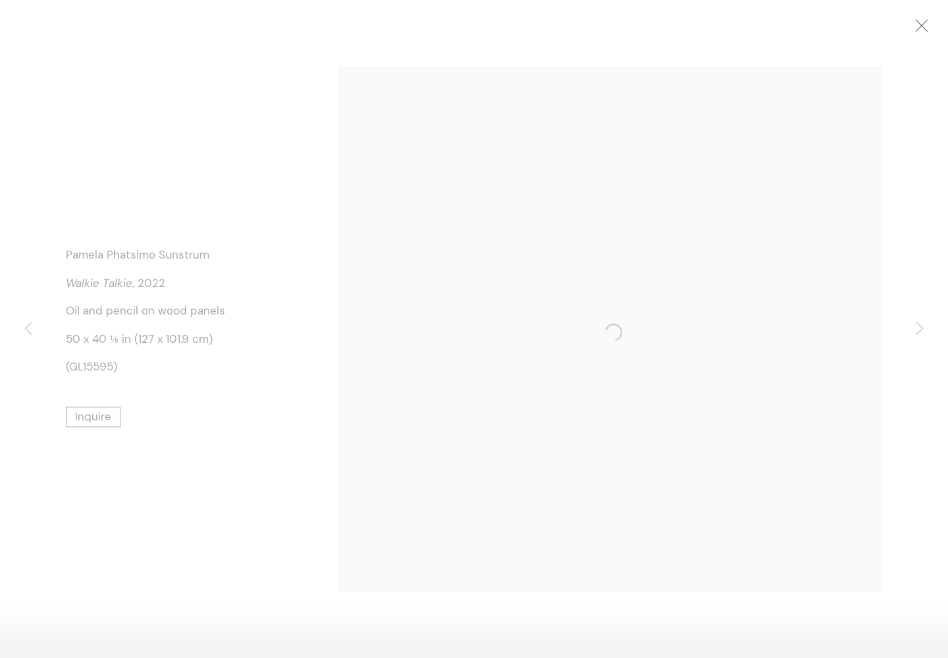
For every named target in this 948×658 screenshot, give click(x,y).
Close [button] (925, 29)
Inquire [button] (93, 418)
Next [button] (919, 329)
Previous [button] (28, 329)
